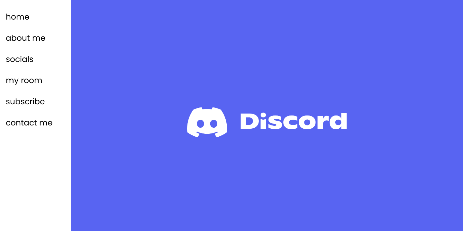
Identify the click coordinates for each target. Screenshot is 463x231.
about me (26, 38)
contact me (29, 122)
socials (19, 59)
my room (24, 80)
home (18, 16)
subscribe (25, 101)
